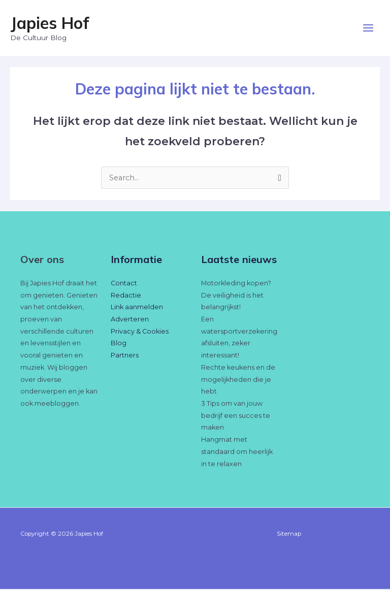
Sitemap (289, 534)
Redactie (126, 296)
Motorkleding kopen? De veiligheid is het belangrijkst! (236, 296)
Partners (125, 356)
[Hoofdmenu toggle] (368, 28)
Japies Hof (49, 23)
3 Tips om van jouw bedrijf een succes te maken (235, 416)
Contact (124, 284)
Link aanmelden (137, 308)
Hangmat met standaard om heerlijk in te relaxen (237, 452)
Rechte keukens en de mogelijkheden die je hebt (238, 380)
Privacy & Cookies (140, 332)
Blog (118, 344)
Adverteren (130, 320)
